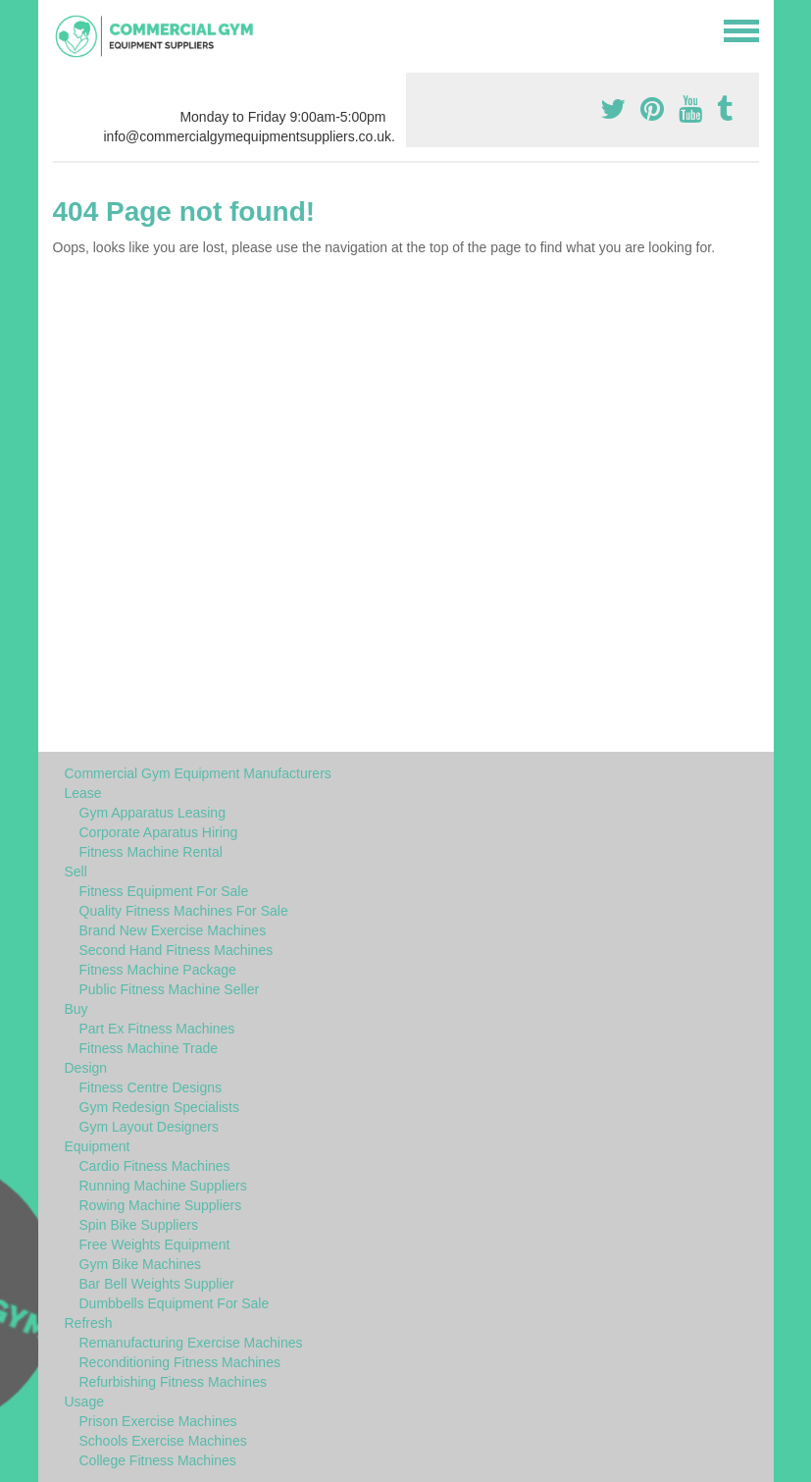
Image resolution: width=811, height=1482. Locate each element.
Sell (76, 871)
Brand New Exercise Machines (173, 930)
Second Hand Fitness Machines (176, 950)
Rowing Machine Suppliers (160, 1205)
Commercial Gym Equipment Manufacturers (198, 773)
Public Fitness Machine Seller (169, 989)
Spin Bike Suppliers (138, 1225)
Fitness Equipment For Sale (164, 891)
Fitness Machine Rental (151, 852)
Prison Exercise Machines (158, 1421)
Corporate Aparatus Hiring (158, 832)
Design (86, 1068)
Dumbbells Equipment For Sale (174, 1303)
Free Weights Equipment (154, 1244)
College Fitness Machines (157, 1460)
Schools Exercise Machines (163, 1441)
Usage (84, 1401)
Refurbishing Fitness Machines (173, 1382)
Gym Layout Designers (149, 1127)
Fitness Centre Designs (151, 1087)
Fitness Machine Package (157, 970)
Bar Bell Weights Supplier (156, 1284)
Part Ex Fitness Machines (157, 1028)
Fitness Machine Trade (149, 1048)
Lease (83, 793)
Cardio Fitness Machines (154, 1166)
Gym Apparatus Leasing (152, 812)
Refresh (89, 1323)
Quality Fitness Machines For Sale (183, 911)
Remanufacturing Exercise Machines (191, 1342)
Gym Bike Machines (140, 1264)
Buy (76, 1009)
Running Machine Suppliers (163, 1185)
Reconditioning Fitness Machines (179, 1362)
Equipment (97, 1146)
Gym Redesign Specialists (159, 1107)
